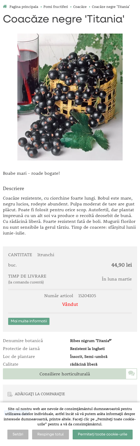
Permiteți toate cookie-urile (102, 434)
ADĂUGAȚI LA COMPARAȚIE (40, 393)
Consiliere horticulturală (64, 374)
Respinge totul (50, 434)
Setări (18, 434)
